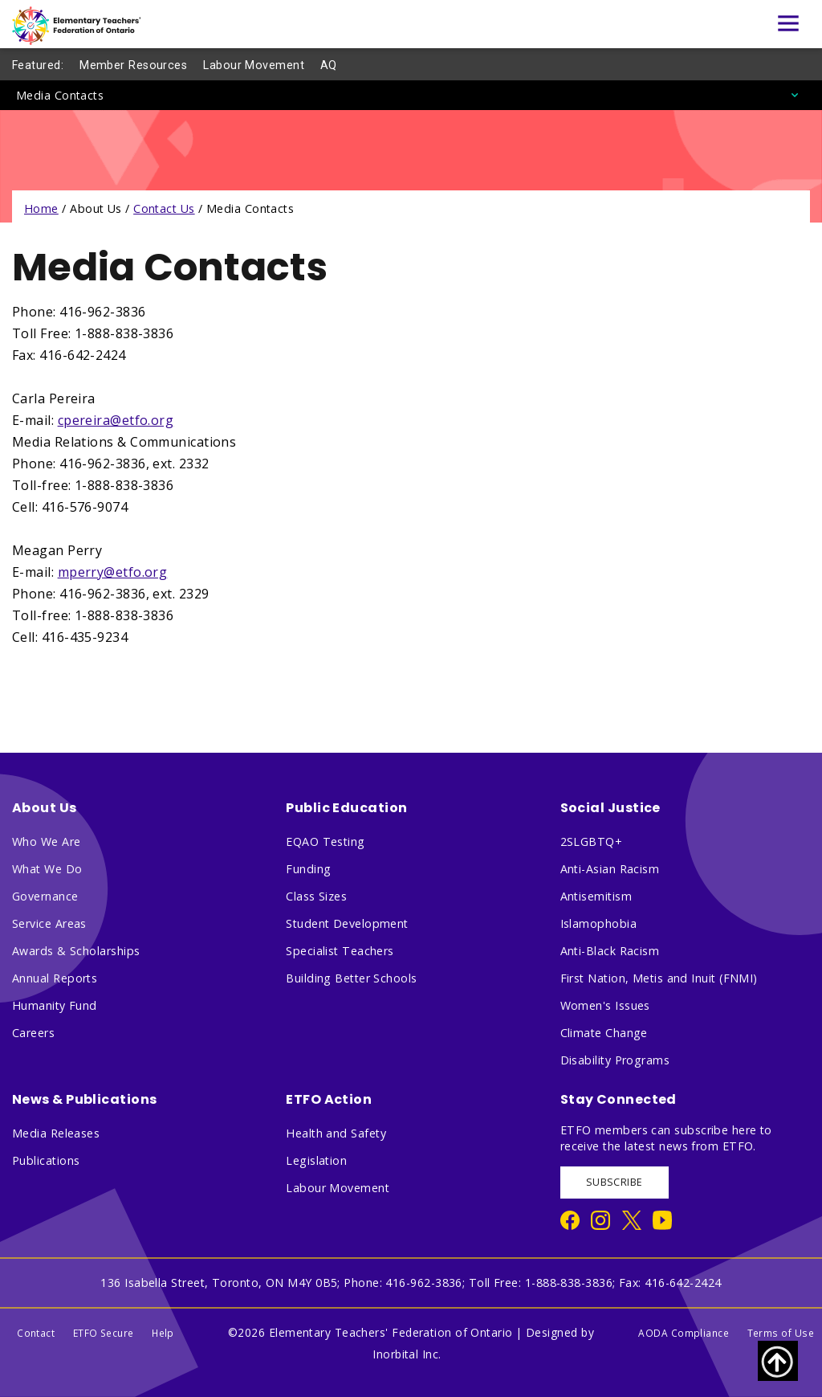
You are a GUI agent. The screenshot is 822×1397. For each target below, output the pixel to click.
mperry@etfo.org (113, 572)
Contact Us (164, 208)
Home (41, 208)
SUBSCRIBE (614, 1182)
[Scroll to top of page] (778, 1361)
